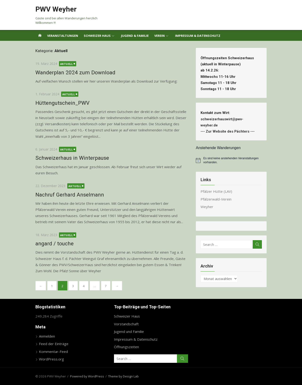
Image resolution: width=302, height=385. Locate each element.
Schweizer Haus (97, 35)
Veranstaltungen (62, 35)
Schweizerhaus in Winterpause (72, 158)
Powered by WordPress (87, 376)
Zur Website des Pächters (227, 131)
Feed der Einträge (53, 343)
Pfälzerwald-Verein (216, 199)
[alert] (231, 160)
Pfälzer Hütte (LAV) (216, 191)
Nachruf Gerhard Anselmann (69, 195)
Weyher (207, 206)
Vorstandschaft (126, 324)
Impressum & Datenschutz (197, 35)
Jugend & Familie (135, 35)
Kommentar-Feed (53, 351)
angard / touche (54, 243)
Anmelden (47, 336)
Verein (159, 35)
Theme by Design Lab (123, 376)
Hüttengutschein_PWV (62, 103)
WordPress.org (51, 359)
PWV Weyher (56, 9)
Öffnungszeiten (126, 346)
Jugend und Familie (129, 331)
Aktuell (66, 64)
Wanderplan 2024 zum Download (75, 72)
